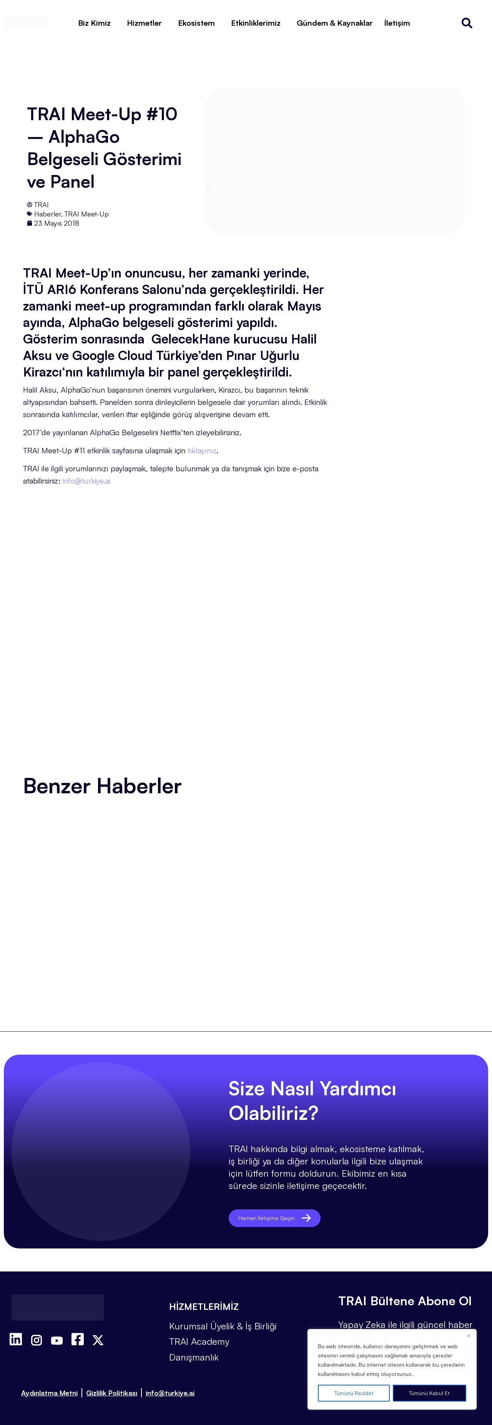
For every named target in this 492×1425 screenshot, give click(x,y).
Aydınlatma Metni (49, 1393)
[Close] (468, 1335)
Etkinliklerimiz (256, 23)
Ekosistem (196, 23)
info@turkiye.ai (170, 1393)
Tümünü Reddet (353, 1393)
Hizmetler (144, 23)
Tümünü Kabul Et (429, 1393)
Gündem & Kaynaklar (335, 23)
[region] (392, 1369)
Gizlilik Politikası (111, 1393)
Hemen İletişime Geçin (283, 1218)
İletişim (397, 23)
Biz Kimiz (94, 23)
